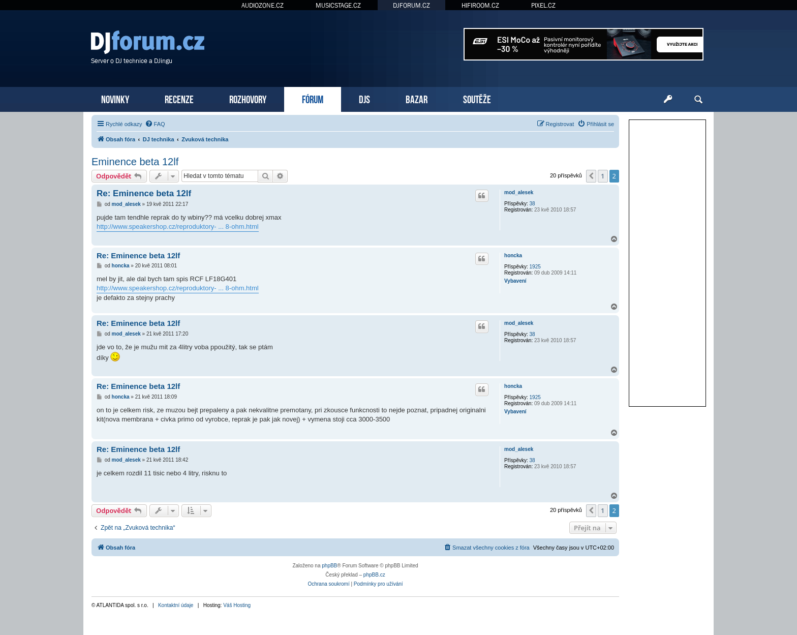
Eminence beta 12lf (134, 161)
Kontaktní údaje (176, 605)
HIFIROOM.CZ (480, 5)
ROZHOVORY (247, 98)
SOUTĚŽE (477, 98)
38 (532, 203)
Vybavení (515, 281)
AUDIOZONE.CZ (262, 5)
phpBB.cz (374, 575)
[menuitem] (155, 124)
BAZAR (416, 98)
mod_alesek (518, 192)
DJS (364, 98)
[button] (591, 176)
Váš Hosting (237, 605)
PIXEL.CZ (543, 5)
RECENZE (179, 98)
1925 (535, 266)
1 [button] (602, 175)
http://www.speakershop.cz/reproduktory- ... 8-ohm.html (178, 226)
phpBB (329, 565)
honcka (513, 255)
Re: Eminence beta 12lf (144, 193)
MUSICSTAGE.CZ (338, 5)
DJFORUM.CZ (411, 5)
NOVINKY (115, 98)
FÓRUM (312, 98)
